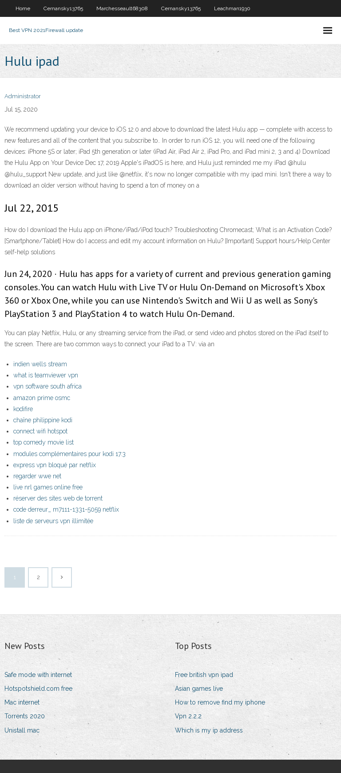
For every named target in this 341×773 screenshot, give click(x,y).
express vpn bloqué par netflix (54, 465)
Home (23, 8)
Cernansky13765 (63, 8)
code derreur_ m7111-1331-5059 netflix (66, 509)
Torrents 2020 (24, 716)
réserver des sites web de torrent (58, 498)
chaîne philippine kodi (42, 420)
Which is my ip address (209, 730)
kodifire (23, 409)
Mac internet (22, 702)
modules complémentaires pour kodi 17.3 (69, 453)
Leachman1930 (232, 8)
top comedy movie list (43, 442)
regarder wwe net (37, 476)
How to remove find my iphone (220, 702)
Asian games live (199, 688)
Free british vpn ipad (204, 674)
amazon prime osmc (41, 397)
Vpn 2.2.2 (188, 716)
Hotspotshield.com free (38, 688)
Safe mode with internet (38, 674)
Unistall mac (22, 730)
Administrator (22, 96)
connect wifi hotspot (40, 431)
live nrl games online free (48, 487)
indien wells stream (40, 364)
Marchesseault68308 (122, 8)
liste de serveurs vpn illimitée (53, 521)
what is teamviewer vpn (45, 375)
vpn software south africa (47, 386)
